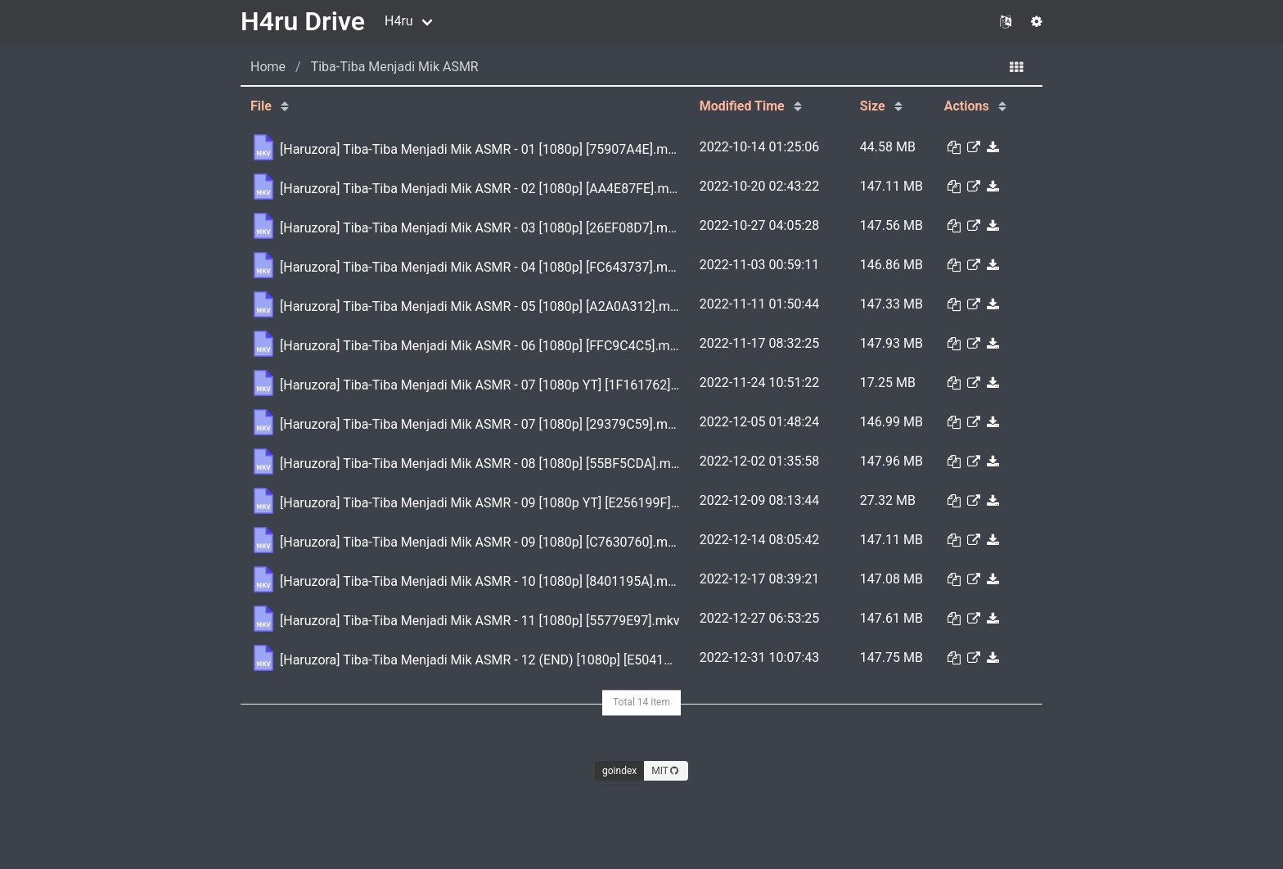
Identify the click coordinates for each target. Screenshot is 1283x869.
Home (268, 66)
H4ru (399, 21)
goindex (619, 771)
